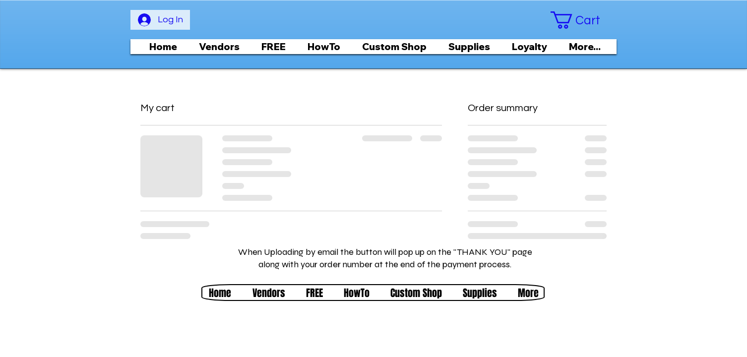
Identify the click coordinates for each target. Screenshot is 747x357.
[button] (583, 20)
